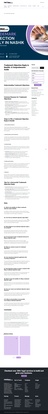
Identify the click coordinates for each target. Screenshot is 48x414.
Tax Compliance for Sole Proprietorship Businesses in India (37, 90)
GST (32, 107)
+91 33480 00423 (20, 389)
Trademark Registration (17, 399)
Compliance (33, 102)
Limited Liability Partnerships (36, 95)
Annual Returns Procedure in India (36, 92)
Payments (26, 387)
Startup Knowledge (34, 113)
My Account (42, 2)
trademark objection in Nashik (15, 322)
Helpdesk (26, 389)
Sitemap (36, 383)
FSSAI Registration (38, 405)
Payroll (36, 403)
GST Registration (37, 399)
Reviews (26, 388)
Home (4, 13)
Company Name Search (7, 408)
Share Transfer (27, 404)
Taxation (33, 114)
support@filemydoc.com (18, 384)
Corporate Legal (34, 103)
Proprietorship (6, 399)
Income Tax (33, 108)
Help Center (26, 390)
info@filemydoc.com (17, 386)
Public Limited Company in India (36, 93)
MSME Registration (38, 404)
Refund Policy (37, 387)
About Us (26, 383)
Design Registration (17, 405)
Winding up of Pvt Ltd (28, 405)
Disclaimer (36, 388)
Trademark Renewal (17, 403)
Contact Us (26, 391)
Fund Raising (33, 105)
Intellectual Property (35, 110)
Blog (8, 7)
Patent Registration (17, 406)
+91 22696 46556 (19, 388)
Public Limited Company (7, 407)
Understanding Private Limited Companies (38, 94)
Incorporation (34, 109)
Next (18, 357)
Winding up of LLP (27, 406)
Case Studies (33, 100)
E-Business (5, 7)
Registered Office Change (28, 399)
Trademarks (33, 115)
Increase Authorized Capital (29, 403)
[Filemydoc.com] (8, 2)
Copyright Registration (17, 404)
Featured (33, 104)
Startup (33, 111)
